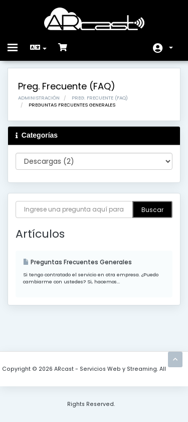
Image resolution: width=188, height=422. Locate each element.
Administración (39, 97)
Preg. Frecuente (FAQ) (100, 97)
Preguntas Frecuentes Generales (77, 262)
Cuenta (171, 48)
